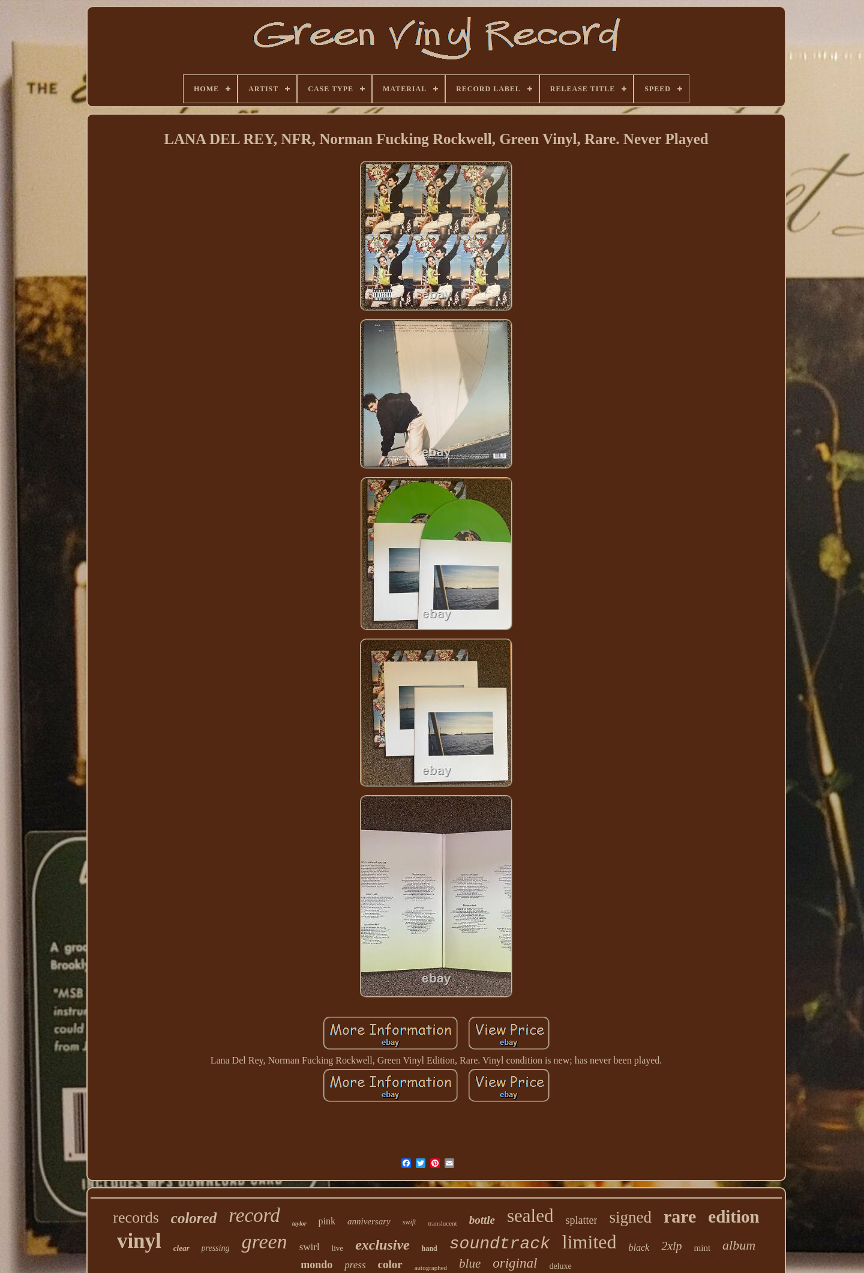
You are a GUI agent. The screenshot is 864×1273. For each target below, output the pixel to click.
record (254, 1215)
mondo (316, 1265)
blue (470, 1263)
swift (409, 1222)
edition (733, 1216)
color (390, 1264)
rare (680, 1216)
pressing (216, 1248)
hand (429, 1248)
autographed (431, 1267)
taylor (299, 1223)
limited (589, 1242)
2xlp (671, 1246)
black (638, 1247)
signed (630, 1217)
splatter (581, 1220)
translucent (442, 1223)
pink (327, 1221)
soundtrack (499, 1244)
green (264, 1241)
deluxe (560, 1266)
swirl (309, 1247)
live (338, 1248)
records (136, 1217)
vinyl (139, 1241)
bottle (482, 1220)
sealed (530, 1215)
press (354, 1265)
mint (702, 1248)
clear (181, 1248)
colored (194, 1218)
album (738, 1245)
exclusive (382, 1245)
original (515, 1263)
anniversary (369, 1221)
